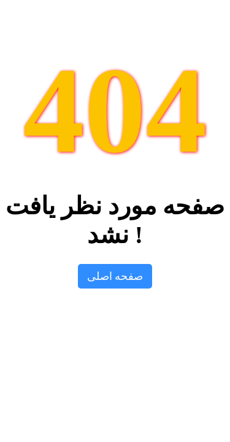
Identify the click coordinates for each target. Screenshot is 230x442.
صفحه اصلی (115, 276)
